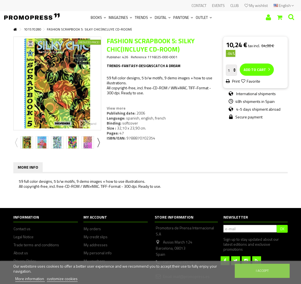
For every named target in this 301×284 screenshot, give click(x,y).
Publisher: (114, 57)
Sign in (268, 17)
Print (235, 81)
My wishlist (256, 5)
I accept (262, 270)
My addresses (96, 244)
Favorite (253, 81)
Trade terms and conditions (36, 244)
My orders (92, 228)
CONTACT (199, 5)
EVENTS (218, 5)
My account (95, 217)
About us (21, 252)
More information (30, 279)
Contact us (22, 228)
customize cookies (62, 279)
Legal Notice (24, 236)
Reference (139, 57)
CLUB (234, 5)
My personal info (98, 252)
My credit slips (96, 236)
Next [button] (98, 142)
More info (28, 167)
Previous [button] (16, 142)
